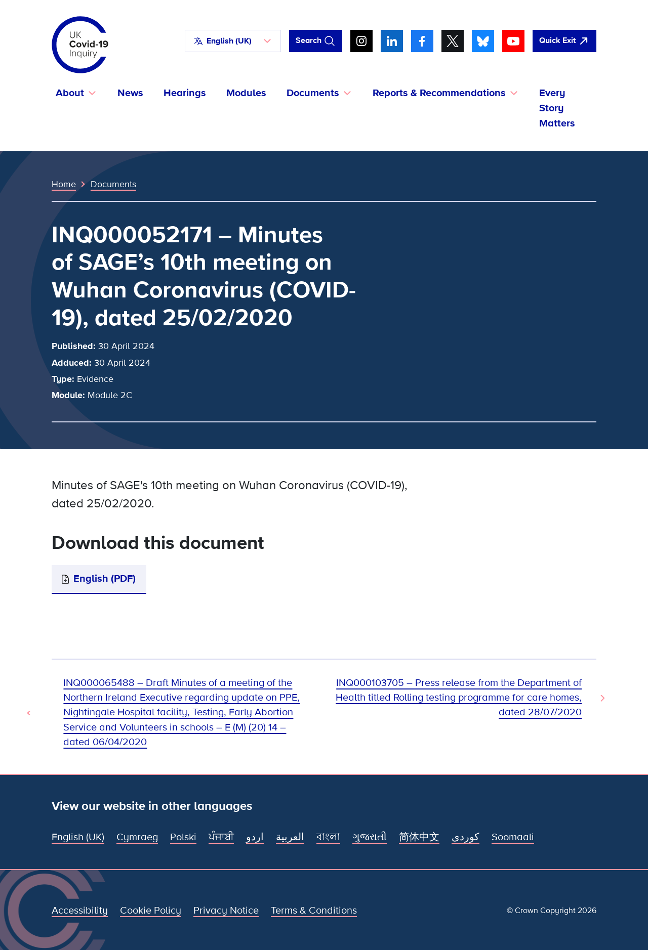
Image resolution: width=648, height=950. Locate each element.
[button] (233, 41)
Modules (246, 93)
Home (64, 184)
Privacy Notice (226, 910)
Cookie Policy (150, 910)
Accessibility (80, 910)
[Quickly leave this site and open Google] (564, 41)
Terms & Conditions (314, 910)
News (130, 93)
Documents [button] (313, 93)
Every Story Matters (557, 108)
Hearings (185, 93)
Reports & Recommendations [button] (439, 93)
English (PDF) (104, 579)
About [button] (70, 93)
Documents (113, 184)
